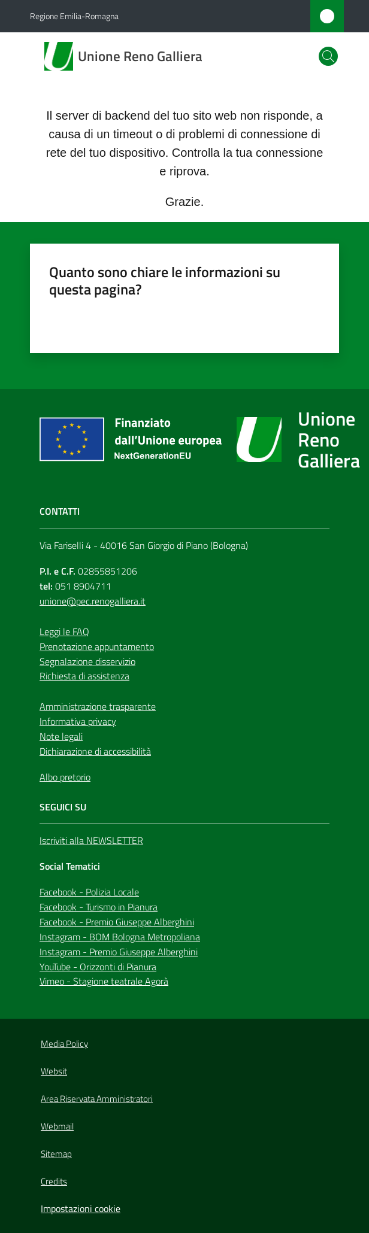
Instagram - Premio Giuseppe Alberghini (119, 952)
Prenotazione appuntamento (97, 646)
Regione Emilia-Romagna (74, 16)
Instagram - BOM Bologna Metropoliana (120, 937)
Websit (54, 1071)
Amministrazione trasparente (98, 706)
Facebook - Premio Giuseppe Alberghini (117, 922)
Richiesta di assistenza (84, 676)
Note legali (61, 736)
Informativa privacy (78, 721)
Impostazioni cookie (80, 1208)
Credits (54, 1181)
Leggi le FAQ (64, 631)
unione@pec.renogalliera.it (93, 601)
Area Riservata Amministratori (97, 1099)
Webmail (57, 1126)
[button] (328, 56)
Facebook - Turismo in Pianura (99, 907)
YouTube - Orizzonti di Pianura (98, 966)
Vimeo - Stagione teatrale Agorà (104, 981)
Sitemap (56, 1154)
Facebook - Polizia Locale (89, 892)
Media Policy (64, 1043)
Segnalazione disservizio (87, 661)
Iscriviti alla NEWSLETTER (91, 840)
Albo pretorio (65, 777)
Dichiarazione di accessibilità (95, 751)
